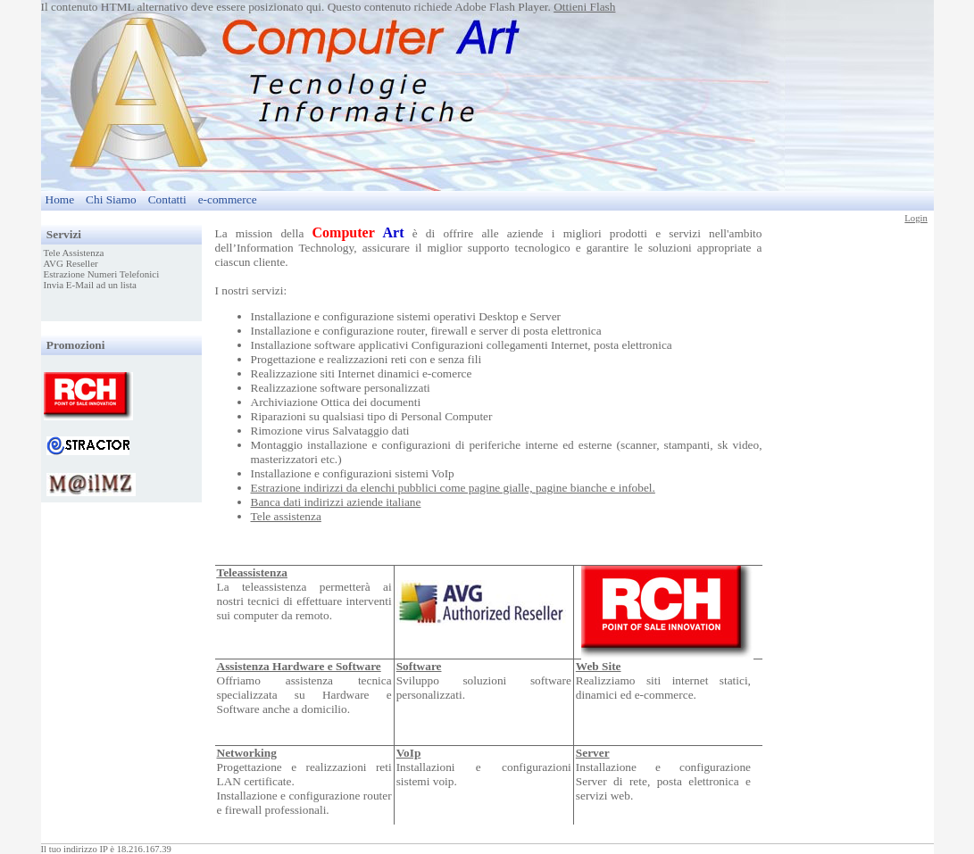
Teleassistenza (252, 572)
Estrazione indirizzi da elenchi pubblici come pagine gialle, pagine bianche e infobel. (453, 487)
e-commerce (227, 199)
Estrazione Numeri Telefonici (102, 274)
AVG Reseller (71, 263)
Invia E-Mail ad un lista (90, 284)
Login (915, 218)
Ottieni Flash (584, 6)
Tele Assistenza (74, 252)
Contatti (167, 199)
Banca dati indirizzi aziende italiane (336, 502)
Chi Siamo (111, 199)
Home (60, 199)
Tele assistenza (286, 516)
